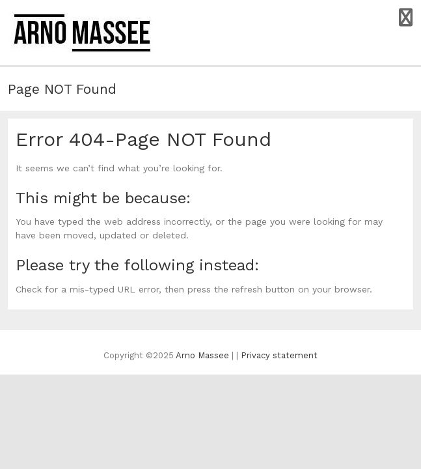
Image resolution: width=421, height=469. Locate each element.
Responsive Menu (405, 17)
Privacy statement (279, 355)
